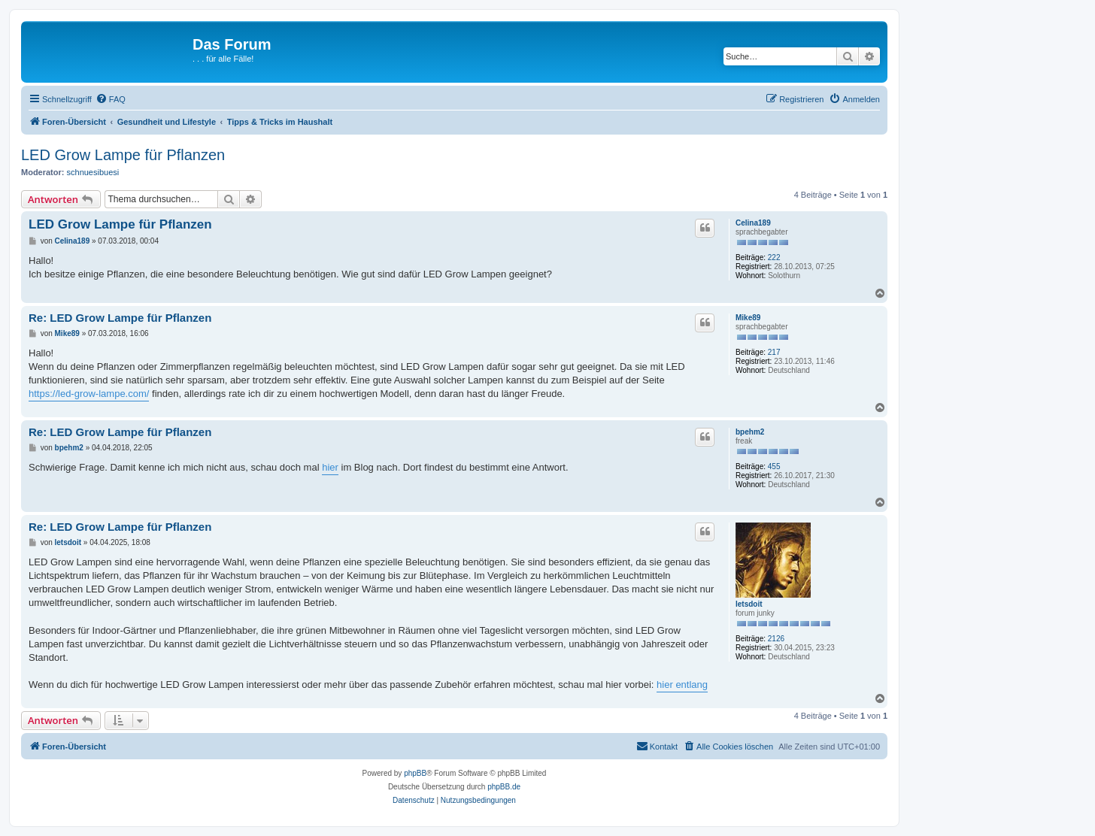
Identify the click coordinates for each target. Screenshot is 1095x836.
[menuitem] (111, 99)
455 (774, 466)
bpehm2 (750, 432)
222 (774, 257)
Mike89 (748, 318)
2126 (776, 639)
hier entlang (682, 684)
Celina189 (753, 223)
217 (774, 352)
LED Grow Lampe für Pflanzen (123, 155)
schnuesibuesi (93, 172)
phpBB (415, 773)
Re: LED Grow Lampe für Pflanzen (120, 317)
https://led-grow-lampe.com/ (89, 393)
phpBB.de (503, 787)
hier (330, 467)
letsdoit (749, 604)
